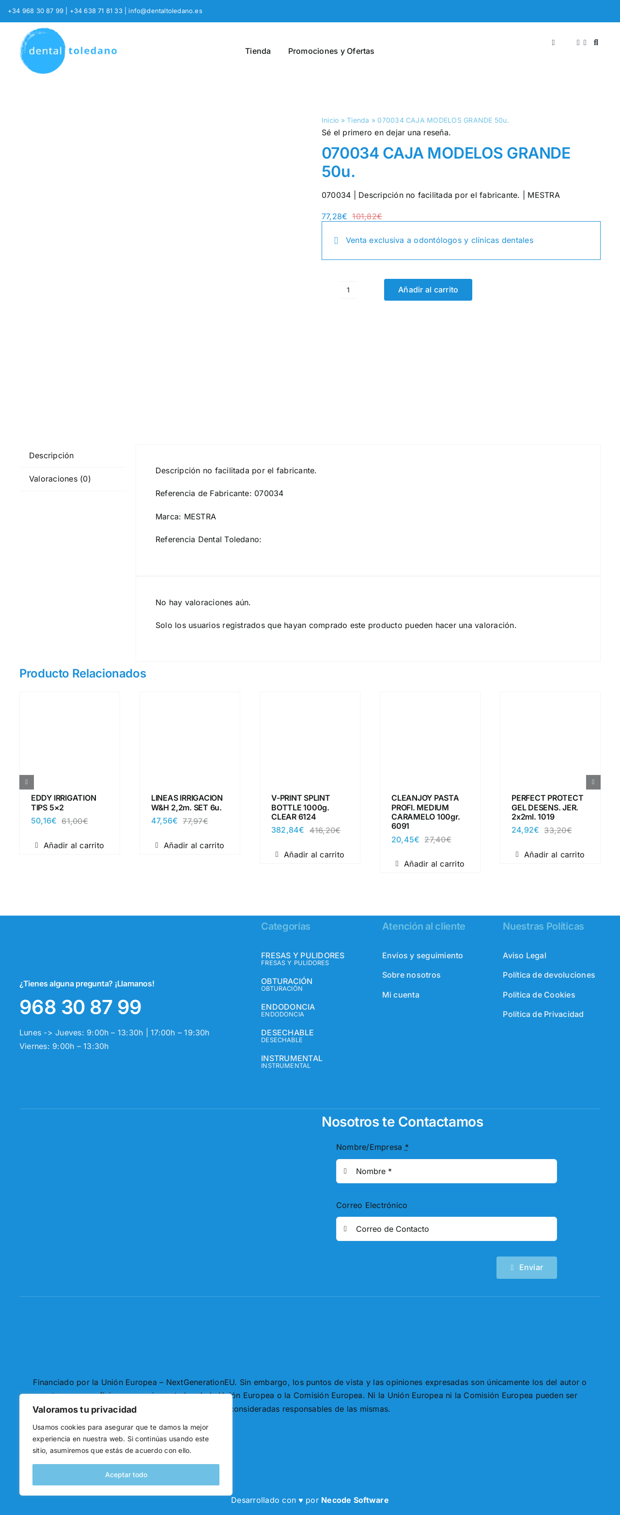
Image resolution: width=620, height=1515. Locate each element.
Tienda (358, 120)
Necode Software (355, 1500)
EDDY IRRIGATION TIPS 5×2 (63, 802)
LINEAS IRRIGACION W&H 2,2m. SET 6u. (187, 802)
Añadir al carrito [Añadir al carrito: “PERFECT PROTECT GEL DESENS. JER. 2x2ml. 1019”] (550, 854)
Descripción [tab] (51, 455)
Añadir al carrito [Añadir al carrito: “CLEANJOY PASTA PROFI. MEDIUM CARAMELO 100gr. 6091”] (430, 864)
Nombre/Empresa (372, 1147)
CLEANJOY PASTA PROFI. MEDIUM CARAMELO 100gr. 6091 (425, 812)
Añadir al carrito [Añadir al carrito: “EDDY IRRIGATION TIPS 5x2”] (69, 845)
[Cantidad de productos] (348, 290)
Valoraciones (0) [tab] (60, 479)
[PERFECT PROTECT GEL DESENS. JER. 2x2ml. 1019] (550, 701)
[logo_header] (68, 31)
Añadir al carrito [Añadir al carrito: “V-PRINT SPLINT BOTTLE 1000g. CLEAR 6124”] (310, 854)
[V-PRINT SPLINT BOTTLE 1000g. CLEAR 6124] (310, 701)
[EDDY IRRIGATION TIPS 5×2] (70, 701)
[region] (125, 1445)
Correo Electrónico (371, 1205)
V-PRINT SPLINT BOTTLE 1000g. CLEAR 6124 (300, 807)
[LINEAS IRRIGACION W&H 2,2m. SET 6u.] (190, 701)
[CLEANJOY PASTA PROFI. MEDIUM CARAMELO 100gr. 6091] (430, 701)
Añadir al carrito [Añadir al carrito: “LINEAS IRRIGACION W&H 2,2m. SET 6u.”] (189, 845)
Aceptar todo (126, 1474)
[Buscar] (596, 43)
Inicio (330, 120)
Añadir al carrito (428, 289)
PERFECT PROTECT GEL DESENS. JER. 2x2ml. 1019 (547, 807)
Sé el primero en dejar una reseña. (386, 132)
